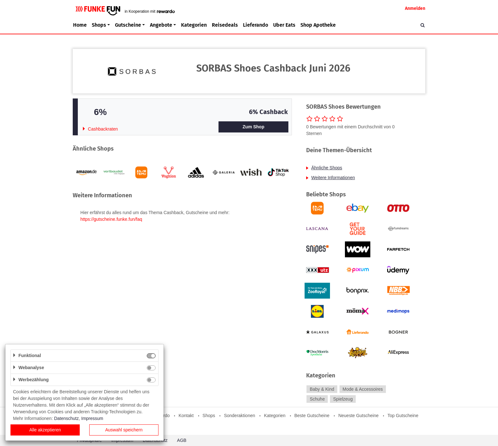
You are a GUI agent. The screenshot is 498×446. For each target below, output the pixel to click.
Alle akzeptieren (45, 429)
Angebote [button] (161, 25)
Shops (209, 415)
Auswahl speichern (124, 429)
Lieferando (255, 25)
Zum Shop (253, 126)
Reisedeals (225, 25)
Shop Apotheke (318, 25)
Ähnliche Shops (326, 167)
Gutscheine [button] (128, 25)
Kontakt (185, 415)
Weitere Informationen (333, 177)
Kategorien (194, 25)
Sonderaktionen (239, 415)
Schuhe (317, 399)
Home (80, 25)
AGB (181, 440)
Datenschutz (66, 418)
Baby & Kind (322, 389)
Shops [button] (99, 25)
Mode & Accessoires (363, 389)
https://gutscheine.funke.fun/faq (111, 219)
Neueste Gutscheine (358, 415)
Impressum (92, 418)
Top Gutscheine (402, 415)
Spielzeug (343, 399)
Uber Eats (284, 25)
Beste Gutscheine (312, 415)
